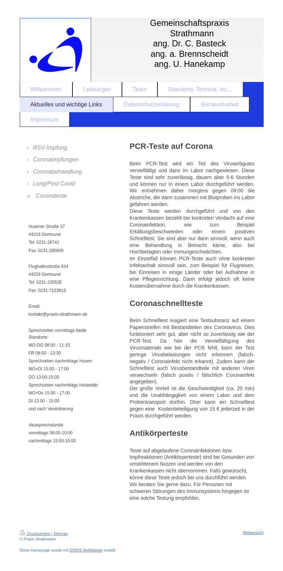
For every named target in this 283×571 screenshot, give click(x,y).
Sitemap (60, 533)
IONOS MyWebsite (86, 550)
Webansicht (253, 532)
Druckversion (35, 533)
